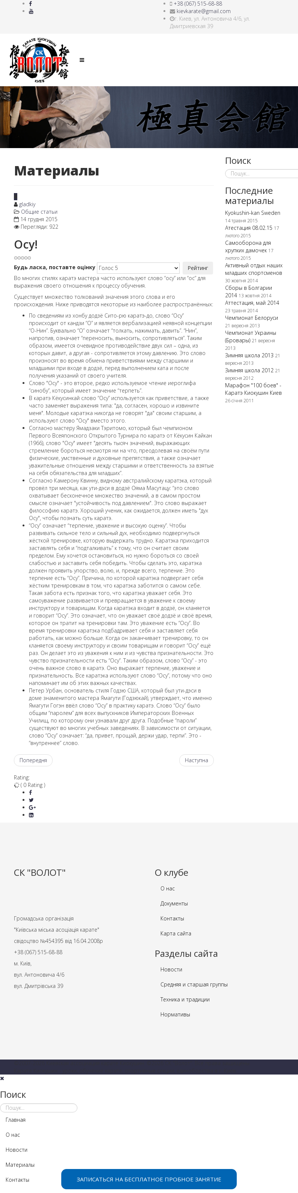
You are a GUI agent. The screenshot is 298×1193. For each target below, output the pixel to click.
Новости (171, 969)
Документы (174, 903)
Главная (16, 1119)
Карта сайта (175, 933)
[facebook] (30, 3)
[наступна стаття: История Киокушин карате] (196, 760)
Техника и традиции (185, 999)
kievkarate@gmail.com (204, 11)
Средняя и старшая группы (194, 984)
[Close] (2, 1078)
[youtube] (31, 11)
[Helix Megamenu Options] (82, 59)
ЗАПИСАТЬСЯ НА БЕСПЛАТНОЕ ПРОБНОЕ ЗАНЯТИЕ (149, 1179)
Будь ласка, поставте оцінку (54, 267)
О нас (167, 888)
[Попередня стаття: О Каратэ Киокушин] (33, 760)
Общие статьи (39, 211)
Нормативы (175, 1014)
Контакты (172, 918)
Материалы (20, 1164)
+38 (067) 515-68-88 (198, 3)
